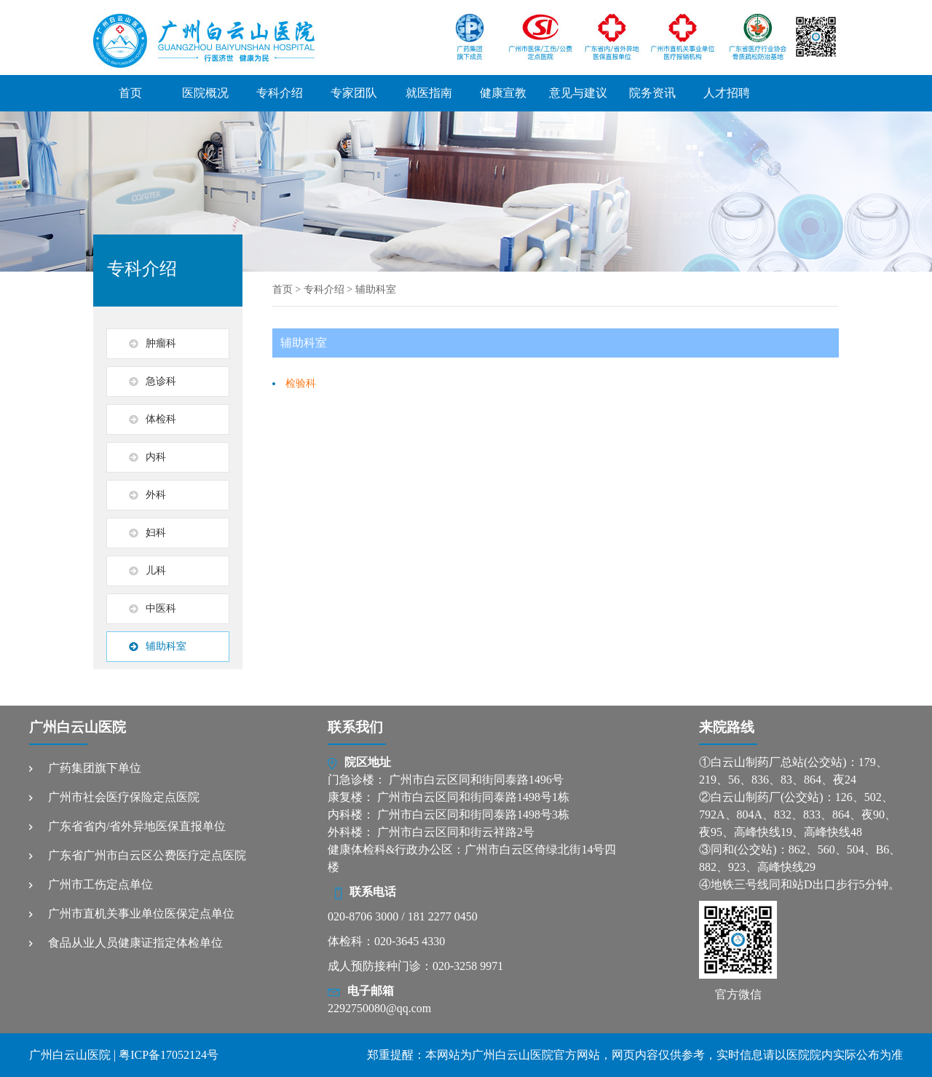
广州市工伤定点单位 (100, 884)
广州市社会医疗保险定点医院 (124, 797)
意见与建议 (578, 93)
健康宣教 (503, 93)
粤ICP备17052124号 (168, 1055)
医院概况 (205, 93)
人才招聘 (726, 93)
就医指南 (429, 93)
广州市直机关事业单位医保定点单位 (141, 913)
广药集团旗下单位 (94, 768)
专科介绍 (279, 93)
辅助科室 (375, 289)
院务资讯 (652, 93)
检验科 (300, 383)
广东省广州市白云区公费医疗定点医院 (147, 855)
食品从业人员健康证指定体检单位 (135, 942)
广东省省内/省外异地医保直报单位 (137, 826)
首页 (130, 93)
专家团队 (354, 93)
